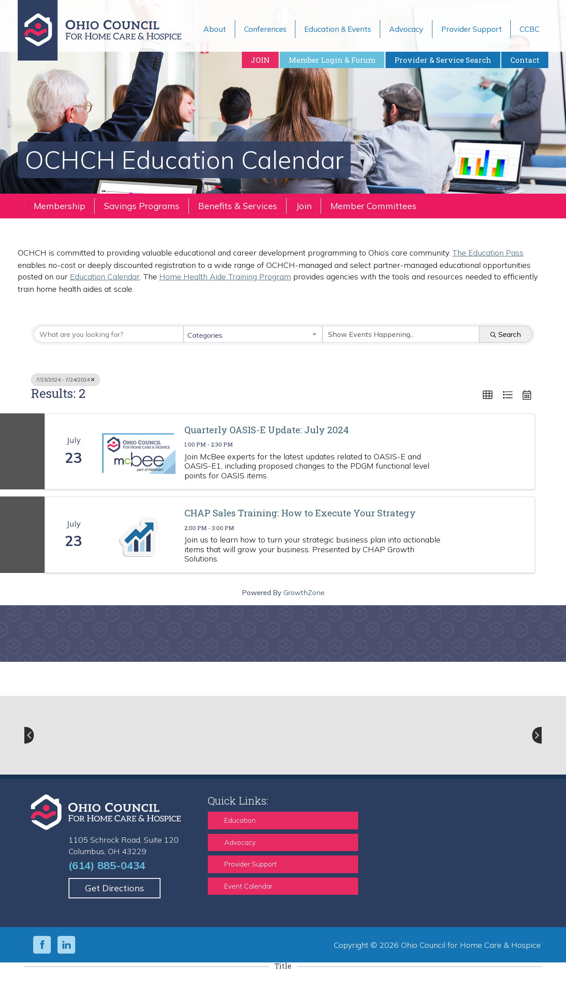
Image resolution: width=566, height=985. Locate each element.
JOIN (260, 60)
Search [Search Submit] (505, 334)
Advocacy (240, 842)
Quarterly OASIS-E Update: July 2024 (266, 430)
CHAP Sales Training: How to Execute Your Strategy (300, 513)
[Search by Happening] (400, 334)
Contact (524, 60)
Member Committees (373, 205)
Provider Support (250, 863)
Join (304, 205)
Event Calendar (248, 886)
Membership (59, 205)
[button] (488, 395)
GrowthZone (304, 592)
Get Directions (114, 887)
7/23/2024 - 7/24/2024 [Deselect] (65, 379)
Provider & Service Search (442, 60)
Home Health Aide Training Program (225, 276)
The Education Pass (488, 253)
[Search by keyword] (109, 334)
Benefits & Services (237, 205)
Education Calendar (105, 276)
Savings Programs (142, 205)
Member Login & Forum (332, 60)
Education (240, 820)
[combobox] (253, 334)
